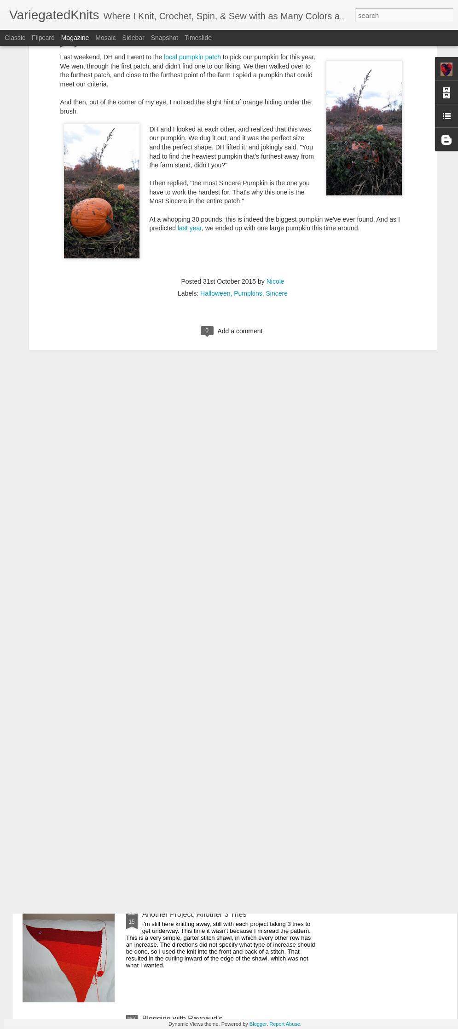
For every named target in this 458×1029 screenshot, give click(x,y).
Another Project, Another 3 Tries (194, 914)
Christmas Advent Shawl (182, 705)
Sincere (276, 193)
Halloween (215, 193)
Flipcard (43, 37)
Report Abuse (284, 1024)
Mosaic (105, 37)
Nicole (275, 181)
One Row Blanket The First (186, 810)
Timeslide (198, 37)
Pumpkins (248, 193)
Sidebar (133, 37)
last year (190, 127)
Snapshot (164, 37)
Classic (15, 37)
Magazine (75, 37)
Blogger (258, 1024)
